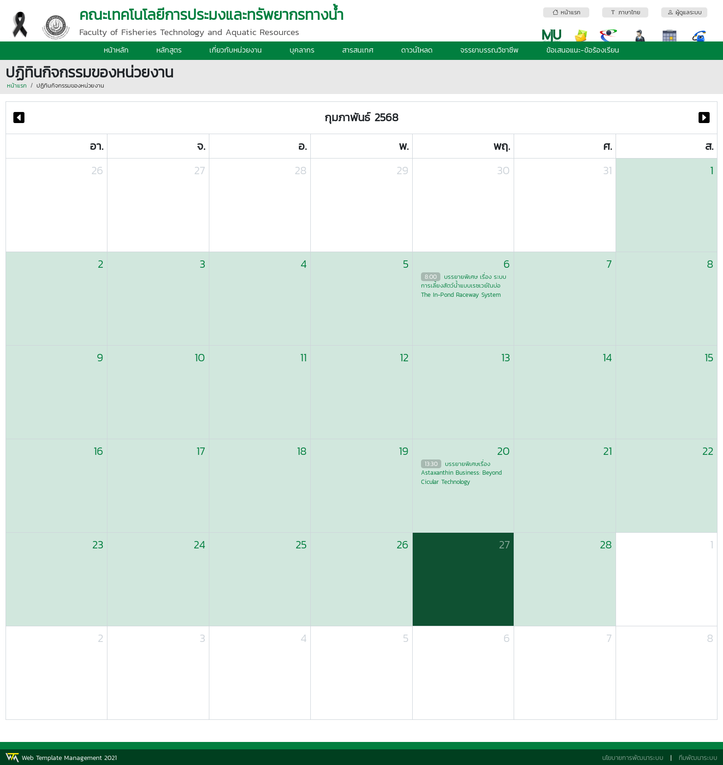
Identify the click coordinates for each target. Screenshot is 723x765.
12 (404, 357)
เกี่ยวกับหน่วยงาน (235, 49)
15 (709, 357)
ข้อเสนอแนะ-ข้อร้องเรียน (582, 49)
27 (199, 170)
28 (301, 170)
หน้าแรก (17, 85)
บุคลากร (302, 49)
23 (97, 544)
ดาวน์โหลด (417, 49)
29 (403, 170)
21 (607, 451)
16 (98, 451)
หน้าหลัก (116, 49)
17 (200, 451)
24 (199, 544)
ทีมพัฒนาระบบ (698, 758)
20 (503, 451)
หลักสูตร (169, 49)
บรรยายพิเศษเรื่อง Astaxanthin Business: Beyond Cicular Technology (461, 472)
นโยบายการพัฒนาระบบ (633, 758)
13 (505, 357)
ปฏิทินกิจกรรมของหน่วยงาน (70, 85)
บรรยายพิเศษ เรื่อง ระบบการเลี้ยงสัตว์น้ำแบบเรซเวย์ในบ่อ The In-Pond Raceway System (463, 285)
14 (607, 357)
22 (707, 451)
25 (301, 544)
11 (303, 357)
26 (97, 170)
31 (607, 170)
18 (302, 451)
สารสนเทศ (357, 49)
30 (503, 170)
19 (404, 451)
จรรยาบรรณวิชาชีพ (489, 49)
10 (200, 357)
